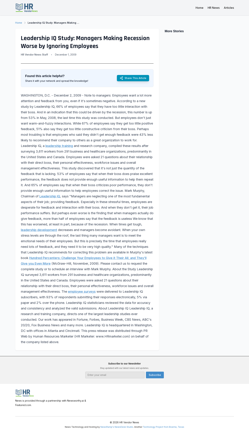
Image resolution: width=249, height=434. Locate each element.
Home (199, 7)
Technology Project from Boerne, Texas (163, 427)
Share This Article (133, 78)
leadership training (59, 146)
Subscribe (155, 374)
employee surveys (82, 291)
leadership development (39, 230)
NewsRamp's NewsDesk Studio (116, 427)
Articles (229, 7)
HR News (214, 7)
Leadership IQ (49, 196)
